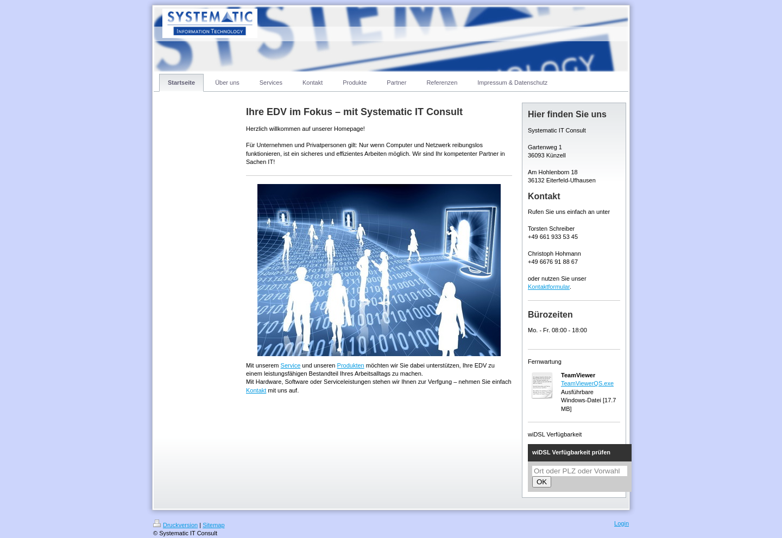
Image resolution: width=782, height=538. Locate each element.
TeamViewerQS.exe (587, 383)
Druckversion (175, 525)
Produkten (350, 365)
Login (621, 523)
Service (291, 365)
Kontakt (256, 390)
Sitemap (213, 525)
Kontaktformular (549, 286)
